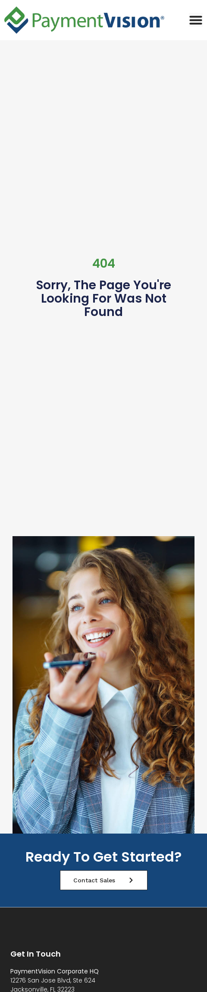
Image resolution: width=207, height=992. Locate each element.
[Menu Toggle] (196, 20)
